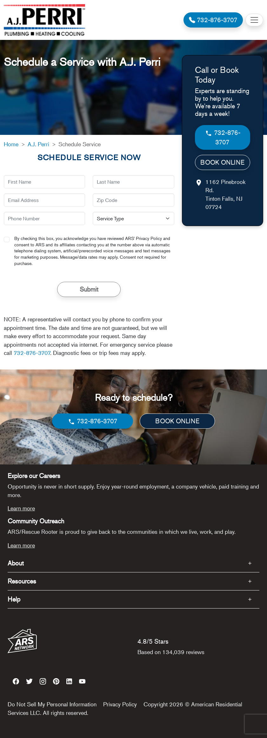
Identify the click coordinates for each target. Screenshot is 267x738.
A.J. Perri (38, 144)
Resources (22, 581)
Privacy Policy (120, 704)
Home (11, 144)
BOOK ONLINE (222, 162)
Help (14, 599)
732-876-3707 (32, 352)
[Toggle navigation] (254, 20)
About (16, 563)
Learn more (21, 508)
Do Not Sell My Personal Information (52, 704)
